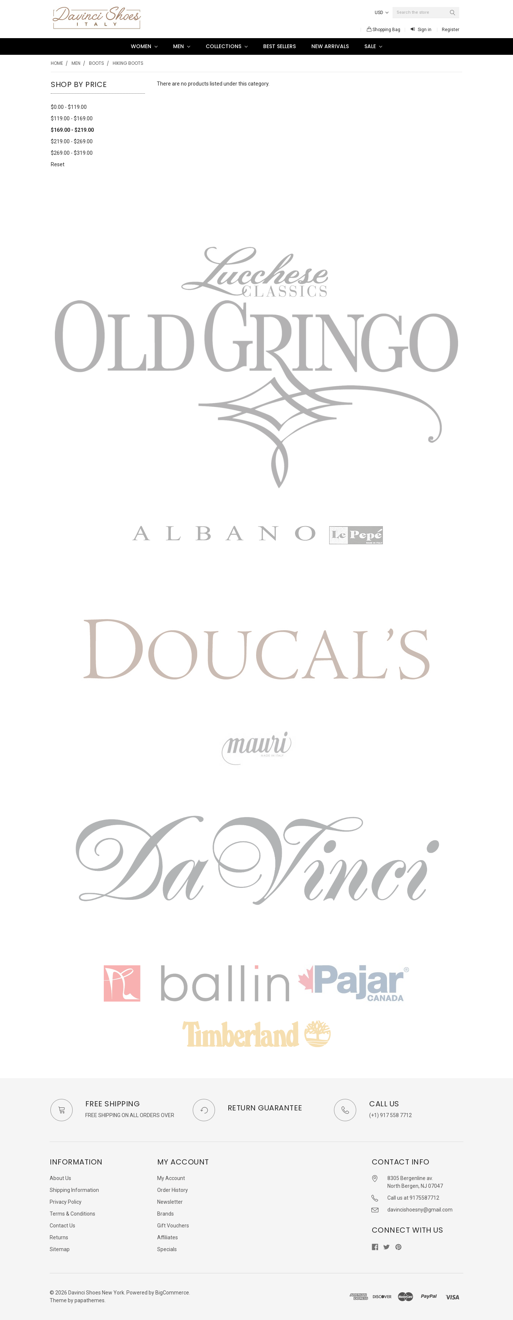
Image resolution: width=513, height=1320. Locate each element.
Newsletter (170, 1202)
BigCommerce (172, 1293)
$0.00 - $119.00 (69, 107)
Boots (96, 63)
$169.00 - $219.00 (72, 130)
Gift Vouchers (173, 1226)
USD (381, 12)
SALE (373, 46)
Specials (167, 1249)
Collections (227, 46)
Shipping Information (74, 1190)
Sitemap (60, 1249)
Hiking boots (128, 63)
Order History (172, 1190)
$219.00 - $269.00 (72, 141)
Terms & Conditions (72, 1214)
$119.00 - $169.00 (72, 118)
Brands (165, 1214)
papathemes (90, 1300)
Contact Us (62, 1226)
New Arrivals (330, 46)
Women (144, 46)
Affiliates (167, 1237)
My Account (171, 1178)
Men (181, 46)
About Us (60, 1178)
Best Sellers (279, 46)
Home (57, 63)
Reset (57, 164)
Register (450, 29)
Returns (59, 1237)
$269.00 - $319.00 (72, 153)
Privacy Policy (66, 1202)
